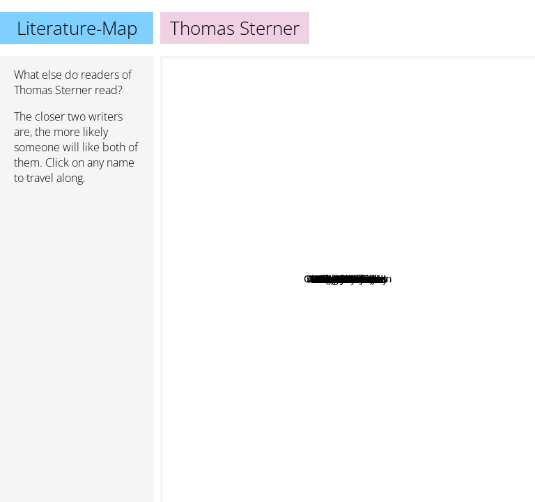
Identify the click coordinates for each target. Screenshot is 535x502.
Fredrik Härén (300, 305)
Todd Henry (371, 221)
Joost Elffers (288, 198)
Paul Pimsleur (295, 256)
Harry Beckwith (293, 269)
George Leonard (321, 331)
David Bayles (304, 315)
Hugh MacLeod (346, 205)
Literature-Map (77, 27)
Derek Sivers (341, 272)
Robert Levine (295, 293)
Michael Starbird (383, 288)
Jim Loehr (293, 281)
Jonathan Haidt (480, 421)
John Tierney (299, 245)
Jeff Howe (385, 264)
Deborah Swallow (314, 225)
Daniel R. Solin (382, 246)
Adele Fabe (373, 313)
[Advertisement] (76, 270)
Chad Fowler (378, 232)
